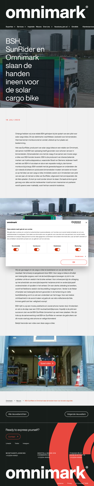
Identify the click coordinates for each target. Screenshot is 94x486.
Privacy (69, 483)
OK (73, 262)
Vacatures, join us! (61, 27)
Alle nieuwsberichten (17, 414)
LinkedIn (8, 443)
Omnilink (75, 27)
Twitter (17, 443)
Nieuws (39, 27)
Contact (12, 436)
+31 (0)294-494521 (12, 455)
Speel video (46, 363)
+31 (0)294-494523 (76, 457)
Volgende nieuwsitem (76, 414)
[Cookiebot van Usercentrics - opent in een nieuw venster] (74, 222)
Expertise (9, 27)
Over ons (46, 27)
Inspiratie (31, 27)
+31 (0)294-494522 (44, 457)
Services (20, 27)
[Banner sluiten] (86, 222)
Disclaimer (60, 483)
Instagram (26, 443)
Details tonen (79, 256)
